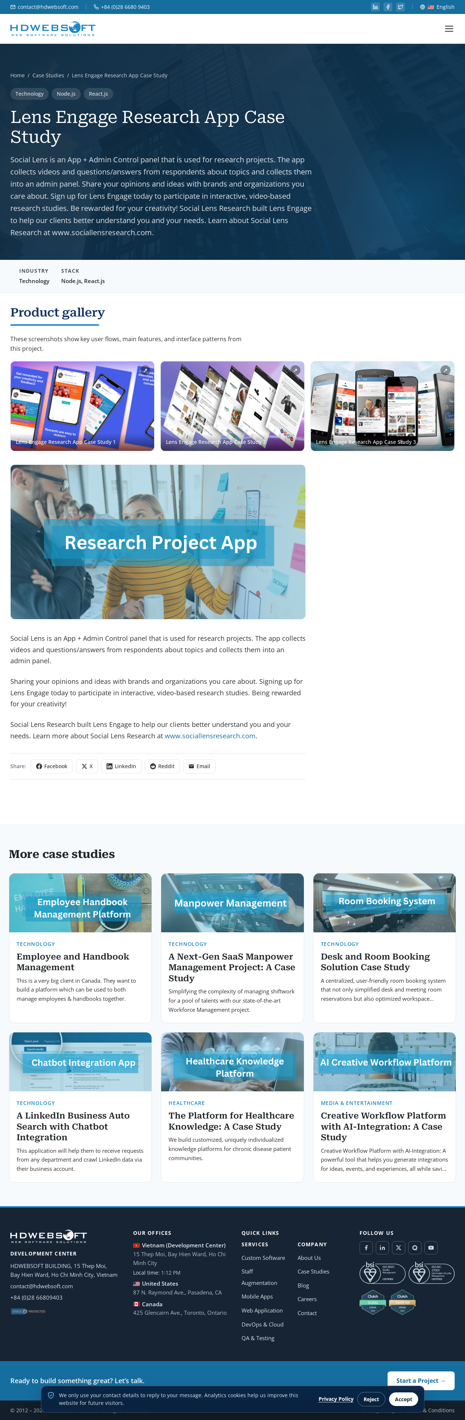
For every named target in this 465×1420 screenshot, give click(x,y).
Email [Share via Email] (199, 766)
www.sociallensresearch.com (210, 735)
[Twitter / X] (398, 1247)
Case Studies (48, 75)
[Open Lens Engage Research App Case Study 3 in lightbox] (382, 406)
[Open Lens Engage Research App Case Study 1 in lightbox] (82, 406)
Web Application (262, 1310)
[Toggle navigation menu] (449, 28)
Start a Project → (421, 1381)
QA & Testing (258, 1338)
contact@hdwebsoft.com (44, 7)
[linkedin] (375, 7)
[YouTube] (431, 1247)
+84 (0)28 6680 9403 (122, 7)
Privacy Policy (336, 1398)
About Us (309, 1257)
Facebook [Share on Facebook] (51, 766)
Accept (403, 1399)
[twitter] (400, 7)
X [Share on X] (87, 766)
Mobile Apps (257, 1296)
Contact (307, 1313)
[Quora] (414, 1247)
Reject (371, 1399)
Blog (303, 1285)
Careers (307, 1299)
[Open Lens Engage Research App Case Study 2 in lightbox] (232, 406)
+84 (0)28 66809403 (36, 1297)
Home (17, 75)
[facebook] (388, 7)
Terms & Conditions (430, 1410)
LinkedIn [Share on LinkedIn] (121, 766)
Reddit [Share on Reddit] (162, 766)
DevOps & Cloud (263, 1324)
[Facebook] (366, 1247)
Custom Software (263, 1257)
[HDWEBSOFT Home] (53, 28)
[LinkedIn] (382, 1247)
